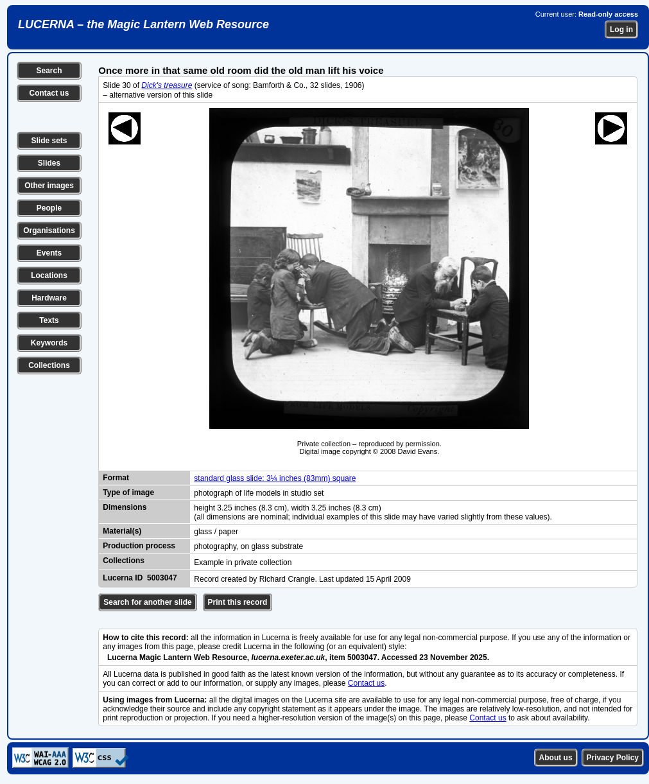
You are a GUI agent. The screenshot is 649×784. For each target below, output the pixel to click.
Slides (49, 163)
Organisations (49, 230)
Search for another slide (147, 602)
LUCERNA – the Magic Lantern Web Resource (143, 24)
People (49, 208)
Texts (48, 320)
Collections (49, 365)
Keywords (49, 342)
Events (49, 252)
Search (49, 70)
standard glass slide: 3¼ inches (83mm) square (275, 478)
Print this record (238, 602)
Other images (49, 185)
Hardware (49, 297)
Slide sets (49, 140)
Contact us (49, 93)
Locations (49, 275)
